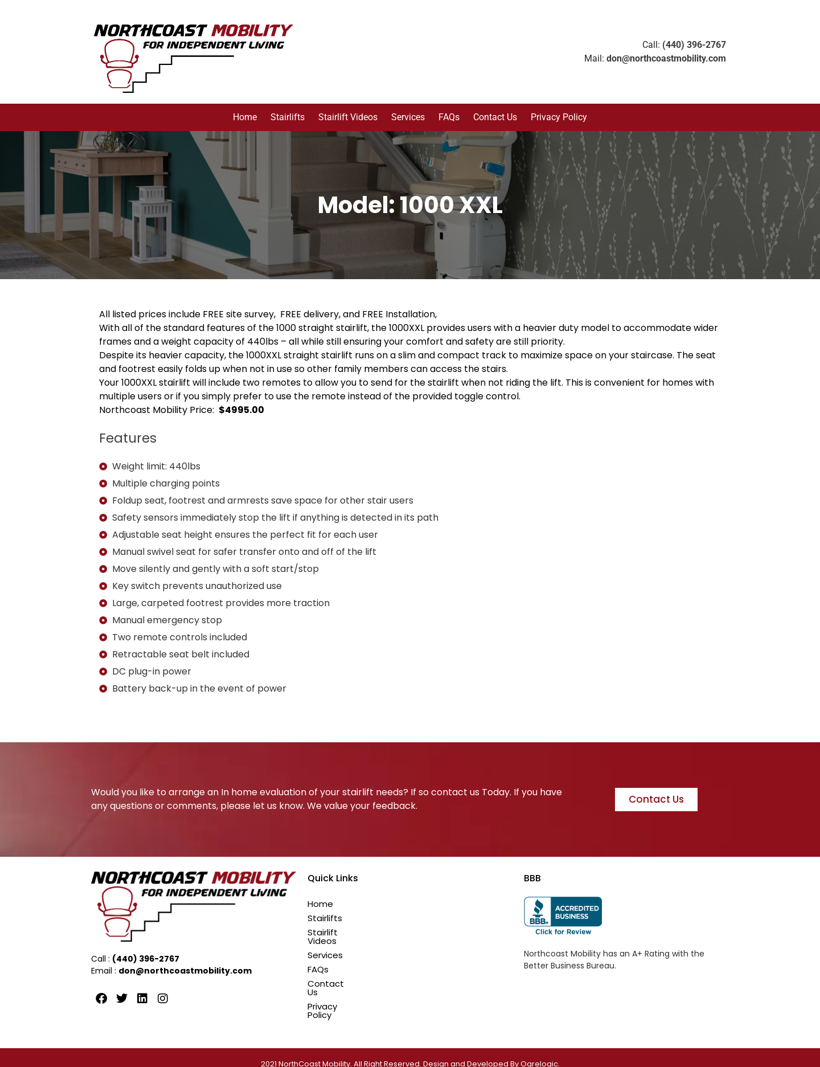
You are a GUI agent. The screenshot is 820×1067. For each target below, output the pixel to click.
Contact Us (495, 117)
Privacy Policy (559, 117)
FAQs (449, 117)
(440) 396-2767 (694, 44)
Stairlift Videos (348, 117)
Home (245, 117)
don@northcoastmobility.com (666, 58)
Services (408, 117)
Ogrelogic (539, 1050)
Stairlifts (287, 117)
